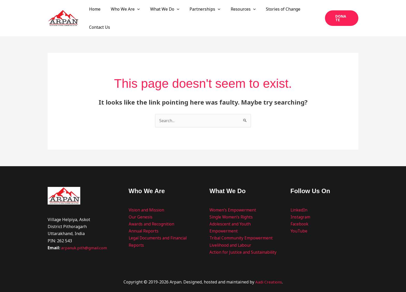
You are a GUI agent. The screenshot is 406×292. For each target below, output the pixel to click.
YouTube (299, 220)
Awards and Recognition (152, 213)
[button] (151, 13)
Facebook (300, 213)
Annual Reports (144, 220)
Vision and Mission (147, 199)
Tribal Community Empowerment (241, 227)
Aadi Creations (268, 278)
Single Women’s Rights (231, 206)
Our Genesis (141, 206)
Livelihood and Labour (231, 234)
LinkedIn (299, 199)
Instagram (301, 206)
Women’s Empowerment (233, 199)
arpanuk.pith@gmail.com (85, 237)
